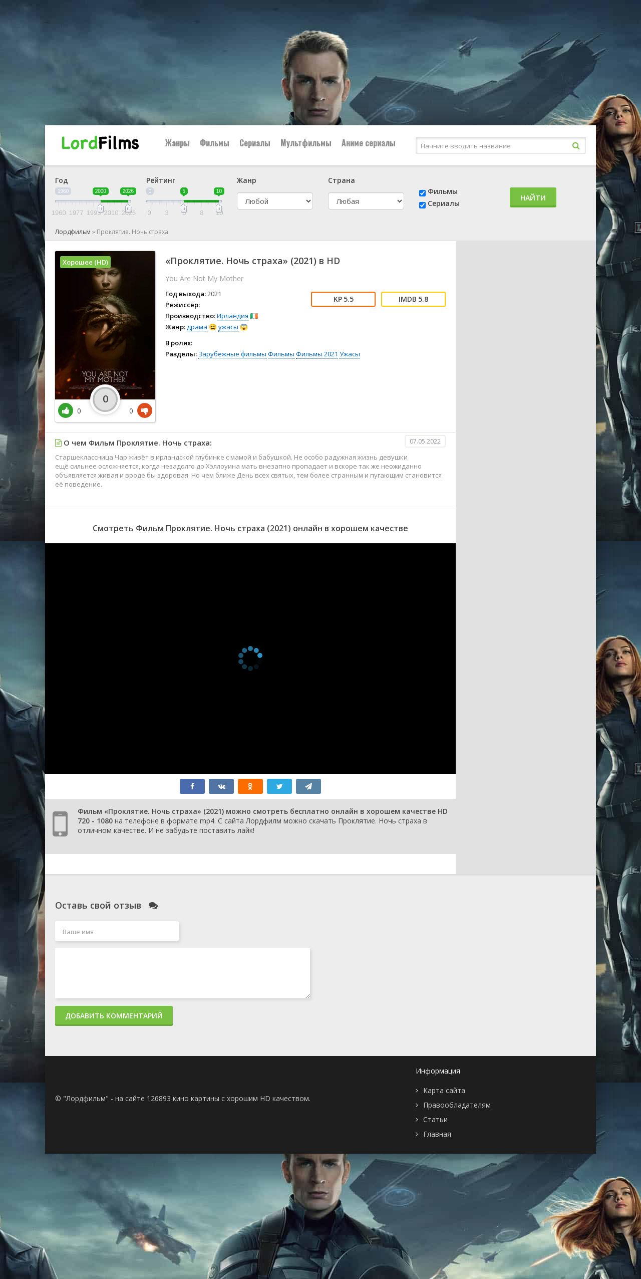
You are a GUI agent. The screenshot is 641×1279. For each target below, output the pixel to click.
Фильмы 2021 (317, 353)
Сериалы (254, 143)
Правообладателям (457, 1105)
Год (61, 180)
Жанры (177, 143)
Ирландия (232, 315)
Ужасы (350, 353)
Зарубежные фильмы (232, 353)
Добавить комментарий (114, 1015)
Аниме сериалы (369, 143)
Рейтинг (160, 180)
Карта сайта (444, 1090)
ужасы (228, 326)
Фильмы (214, 143)
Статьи (435, 1119)
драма (197, 326)
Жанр (246, 180)
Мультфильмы (306, 143)
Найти (533, 197)
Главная (437, 1134)
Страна (341, 180)
